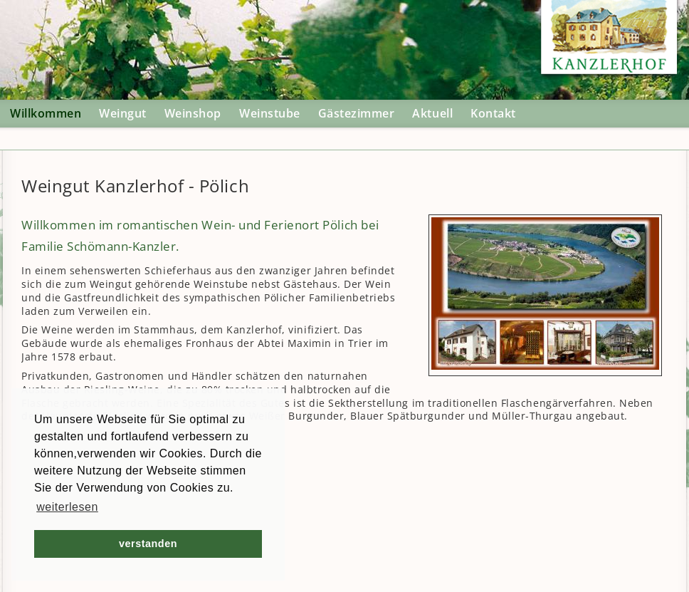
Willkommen (45, 113)
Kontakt (493, 113)
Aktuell (432, 113)
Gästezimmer (356, 113)
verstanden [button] (148, 543)
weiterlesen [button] (67, 507)
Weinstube (269, 113)
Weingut (123, 113)
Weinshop (192, 113)
